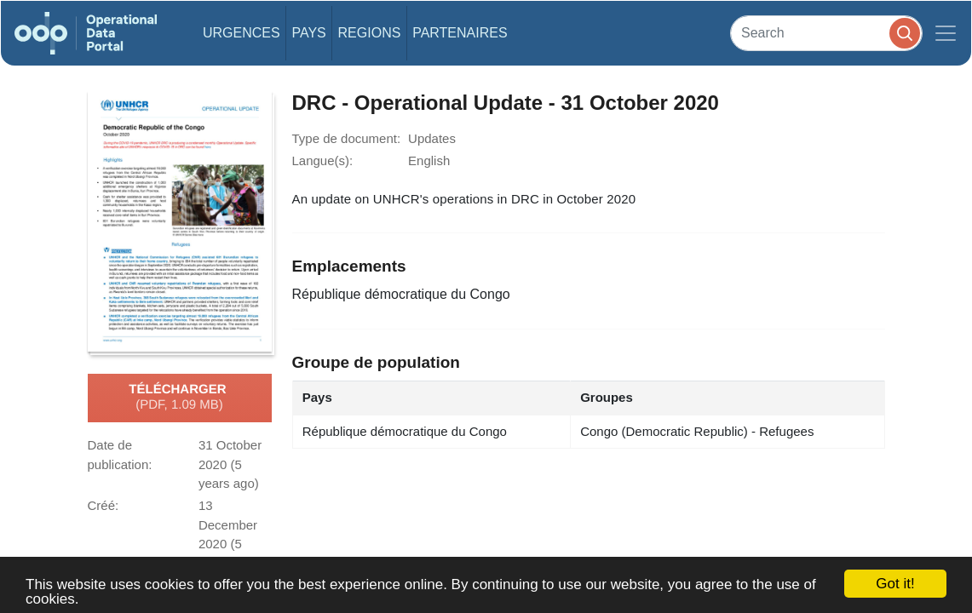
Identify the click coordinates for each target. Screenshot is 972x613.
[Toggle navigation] (946, 33)
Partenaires (459, 33)
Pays (308, 33)
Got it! (895, 584)
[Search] (826, 32)
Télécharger (179, 397)
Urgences (241, 33)
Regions (369, 33)
